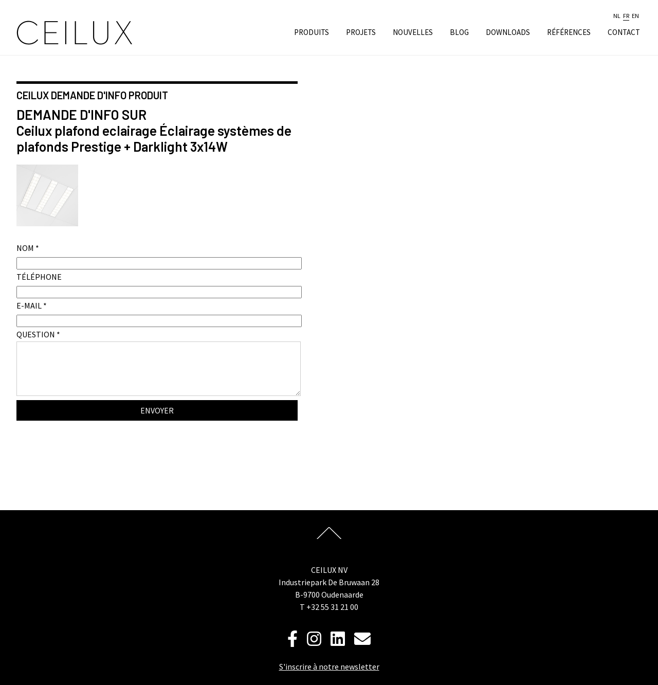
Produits (311, 32)
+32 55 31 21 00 (332, 607)
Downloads (508, 32)
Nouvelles (413, 32)
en (635, 16)
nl (616, 16)
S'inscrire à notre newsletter (329, 666)
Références (569, 32)
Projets (361, 32)
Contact (624, 32)
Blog (459, 32)
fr (626, 16)
